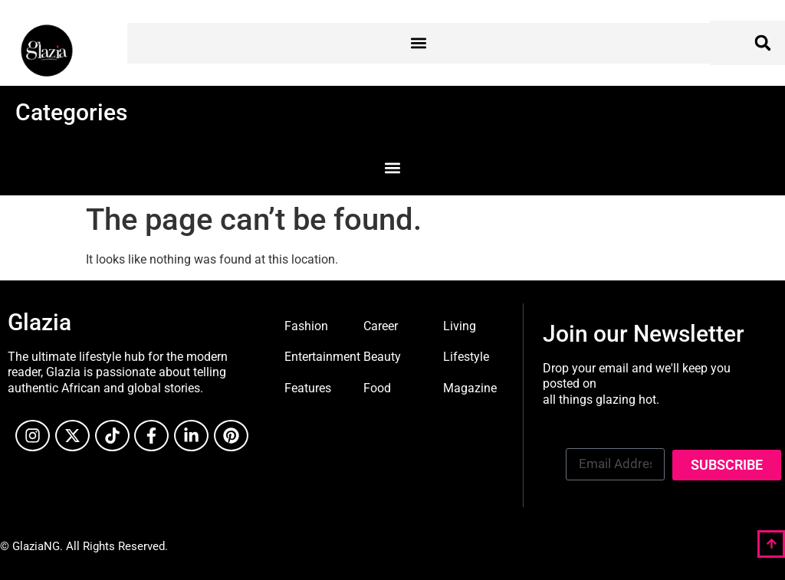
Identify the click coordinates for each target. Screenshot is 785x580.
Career (380, 326)
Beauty (382, 356)
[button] (419, 43)
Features (307, 388)
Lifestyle (466, 356)
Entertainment (322, 356)
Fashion (306, 326)
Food (377, 388)
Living (459, 326)
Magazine (470, 388)
